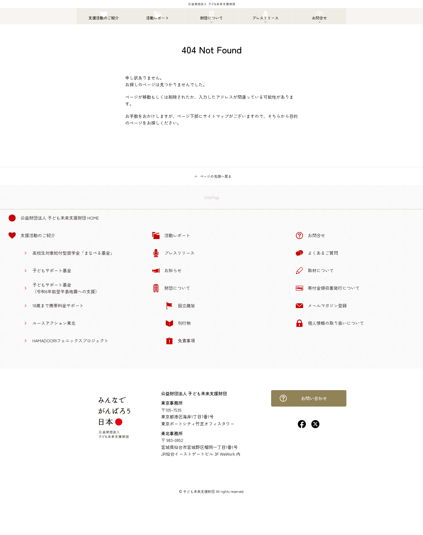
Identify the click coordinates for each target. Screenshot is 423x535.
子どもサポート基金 (51, 270)
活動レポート (171, 235)
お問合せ (310, 235)
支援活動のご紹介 (31, 235)
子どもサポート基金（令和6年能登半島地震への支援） (65, 288)
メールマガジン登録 (321, 306)
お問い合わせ (303, 398)
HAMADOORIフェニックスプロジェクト (70, 340)
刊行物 (178, 323)
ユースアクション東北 (54, 323)
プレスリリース (173, 253)
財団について (171, 288)
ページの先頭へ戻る (215, 176)
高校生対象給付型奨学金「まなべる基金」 (73, 253)
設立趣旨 (180, 306)
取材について (314, 271)
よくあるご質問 (316, 253)
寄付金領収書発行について (327, 288)
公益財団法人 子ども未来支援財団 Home (53, 218)
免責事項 (180, 341)
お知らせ (167, 271)
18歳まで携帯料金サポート (58, 305)
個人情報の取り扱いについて (329, 323)
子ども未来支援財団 (199, 491)
